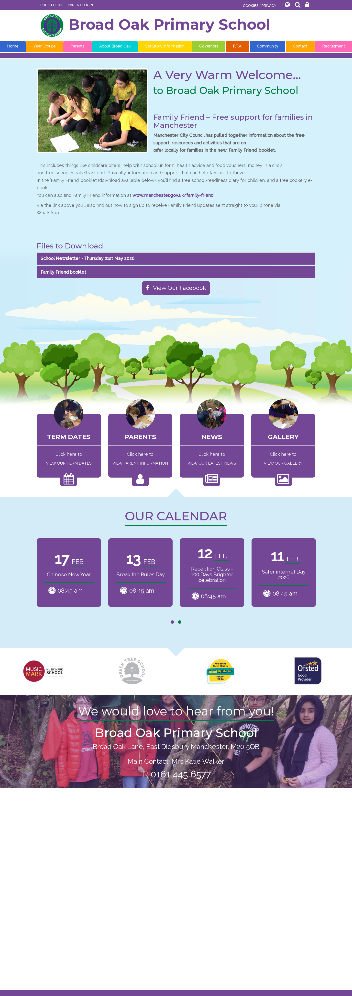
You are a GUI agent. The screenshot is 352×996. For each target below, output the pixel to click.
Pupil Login (51, 5)
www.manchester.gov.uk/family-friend (172, 195)
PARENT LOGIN (80, 5)
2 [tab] (179, 622)
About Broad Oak (115, 46)
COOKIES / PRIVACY (259, 6)
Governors (208, 46)
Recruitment (333, 46)
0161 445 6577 (181, 774)
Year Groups (44, 46)
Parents (77, 46)
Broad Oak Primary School (155, 25)
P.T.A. (237, 46)
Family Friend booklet (63, 272)
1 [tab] (172, 622)
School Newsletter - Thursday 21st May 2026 (87, 258)
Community (267, 46)
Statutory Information (165, 46)
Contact (300, 46)
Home (13, 46)
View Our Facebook (176, 288)
